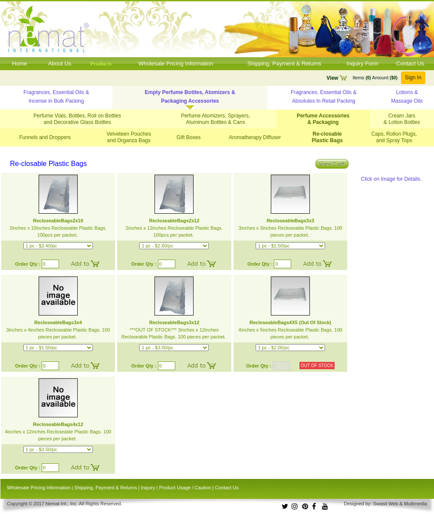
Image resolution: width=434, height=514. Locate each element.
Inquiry (148, 487)
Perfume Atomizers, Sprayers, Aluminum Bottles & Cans (215, 119)
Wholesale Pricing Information (176, 63)
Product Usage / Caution (185, 487)
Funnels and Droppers (45, 137)
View (332, 78)
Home (19, 63)
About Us (59, 63)
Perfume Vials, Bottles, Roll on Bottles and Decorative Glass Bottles (77, 119)
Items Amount (374, 77)
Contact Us (410, 63)
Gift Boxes (189, 137)
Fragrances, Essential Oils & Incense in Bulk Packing (56, 96)
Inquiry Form (362, 63)
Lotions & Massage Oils (407, 96)
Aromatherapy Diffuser (255, 137)
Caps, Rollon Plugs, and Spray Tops (394, 137)
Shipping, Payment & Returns (284, 63)
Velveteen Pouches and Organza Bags (128, 137)
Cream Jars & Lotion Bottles (402, 119)
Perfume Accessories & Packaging (323, 119)
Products (101, 63)
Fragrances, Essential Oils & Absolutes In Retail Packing (323, 96)
